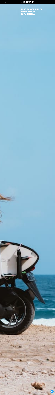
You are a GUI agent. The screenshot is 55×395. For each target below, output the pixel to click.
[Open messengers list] (52, 391)
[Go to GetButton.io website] (52, 393)
